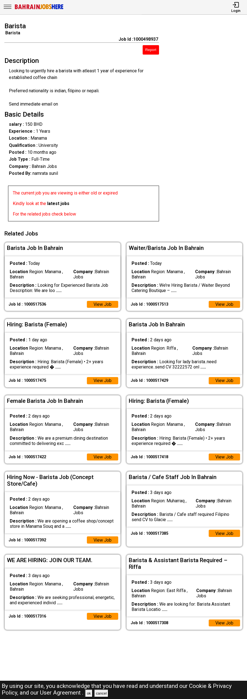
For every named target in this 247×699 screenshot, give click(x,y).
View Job (102, 303)
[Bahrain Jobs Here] (39, 8)
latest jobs (58, 203)
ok (89, 693)
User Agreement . (62, 692)
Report (150, 50)
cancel (101, 693)
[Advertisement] (206, 123)
